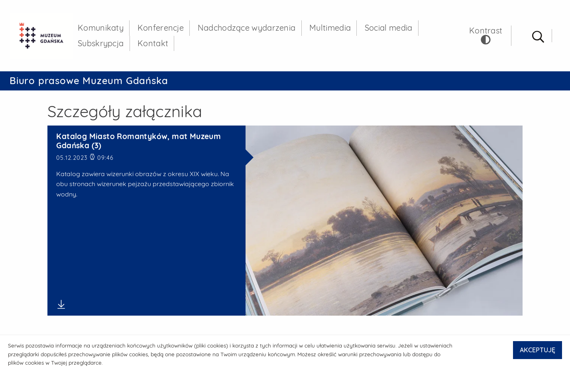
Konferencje (161, 28)
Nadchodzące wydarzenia (247, 28)
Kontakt (153, 43)
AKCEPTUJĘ (537, 350)
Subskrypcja (101, 43)
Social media (389, 28)
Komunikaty (101, 28)
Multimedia (330, 28)
